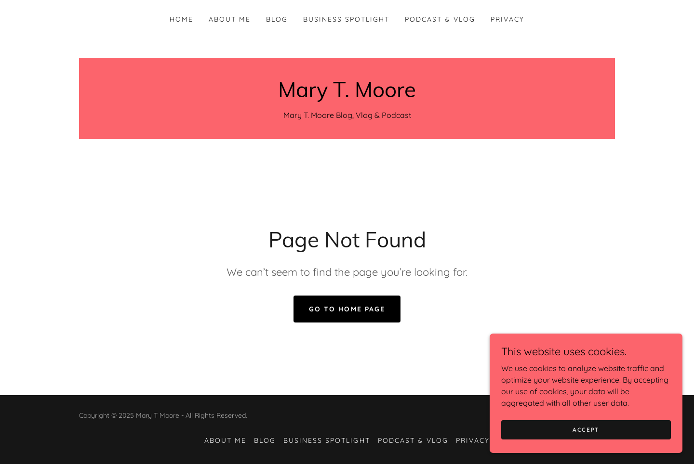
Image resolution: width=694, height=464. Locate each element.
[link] (347, 94)
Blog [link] (277, 19)
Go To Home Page (347, 309)
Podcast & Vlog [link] (440, 19)
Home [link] (181, 19)
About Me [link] (230, 19)
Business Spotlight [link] (346, 19)
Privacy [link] (507, 19)
